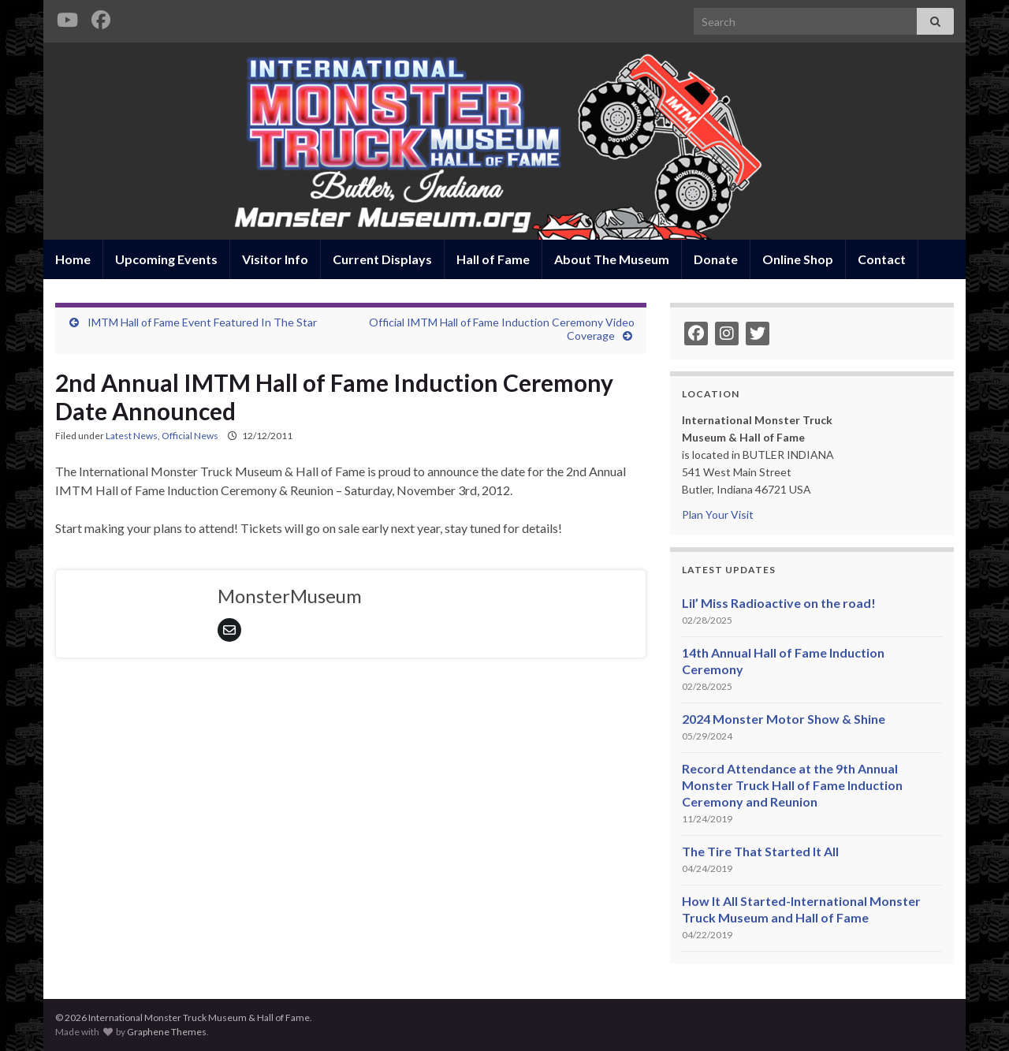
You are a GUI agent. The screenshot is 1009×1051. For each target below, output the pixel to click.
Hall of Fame (493, 259)
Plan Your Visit (718, 514)
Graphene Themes (167, 1032)
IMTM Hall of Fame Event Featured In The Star (202, 322)
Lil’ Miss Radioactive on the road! (779, 602)
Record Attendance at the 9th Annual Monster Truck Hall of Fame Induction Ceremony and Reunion (792, 785)
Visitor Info (275, 259)
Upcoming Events (166, 259)
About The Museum (611, 259)
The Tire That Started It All (760, 851)
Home (73, 259)
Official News (190, 436)
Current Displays (382, 259)
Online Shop (797, 259)
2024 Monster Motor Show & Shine (783, 718)
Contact (882, 259)
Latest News (132, 436)
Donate (716, 259)
